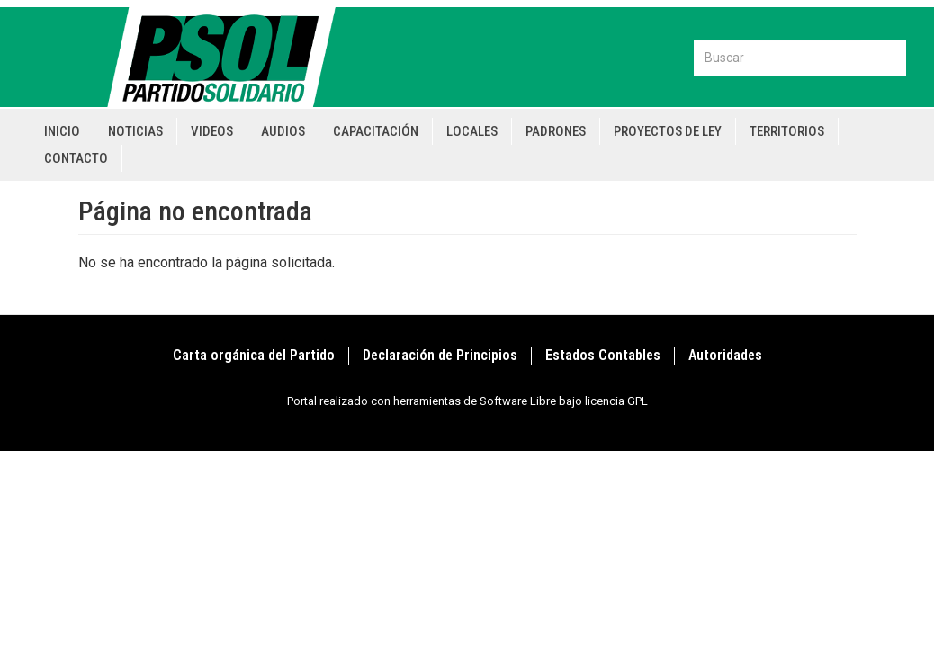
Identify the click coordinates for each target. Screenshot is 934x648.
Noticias (135, 131)
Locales (472, 131)
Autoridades (725, 355)
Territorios (787, 131)
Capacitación (375, 131)
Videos (212, 131)
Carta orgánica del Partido (254, 355)
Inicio (62, 131)
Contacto (76, 158)
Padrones (555, 131)
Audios (283, 131)
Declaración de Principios (440, 355)
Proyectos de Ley (668, 131)
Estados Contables (602, 355)
